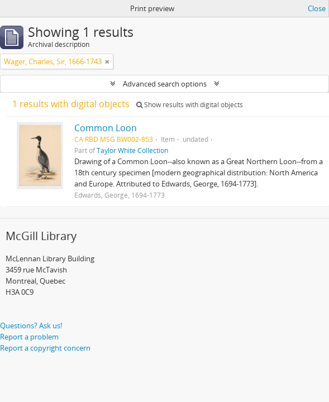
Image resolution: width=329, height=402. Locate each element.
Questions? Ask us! (31, 325)
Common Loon (105, 128)
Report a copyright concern (45, 348)
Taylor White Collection (132, 150)
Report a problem (29, 337)
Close (317, 8)
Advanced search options (164, 84)
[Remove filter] (107, 61)
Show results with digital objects (189, 104)
